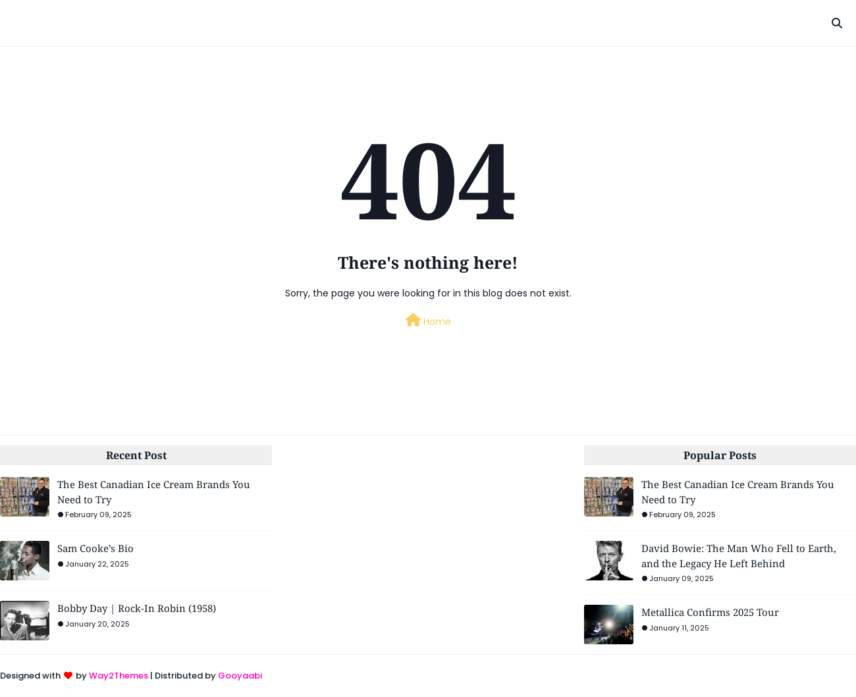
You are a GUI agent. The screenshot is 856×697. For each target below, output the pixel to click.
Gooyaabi (240, 675)
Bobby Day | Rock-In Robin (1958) (136, 608)
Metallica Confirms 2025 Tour (710, 612)
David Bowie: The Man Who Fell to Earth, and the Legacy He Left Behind (738, 556)
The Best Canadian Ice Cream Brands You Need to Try (153, 492)
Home (428, 321)
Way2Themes (118, 675)
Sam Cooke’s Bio (95, 548)
